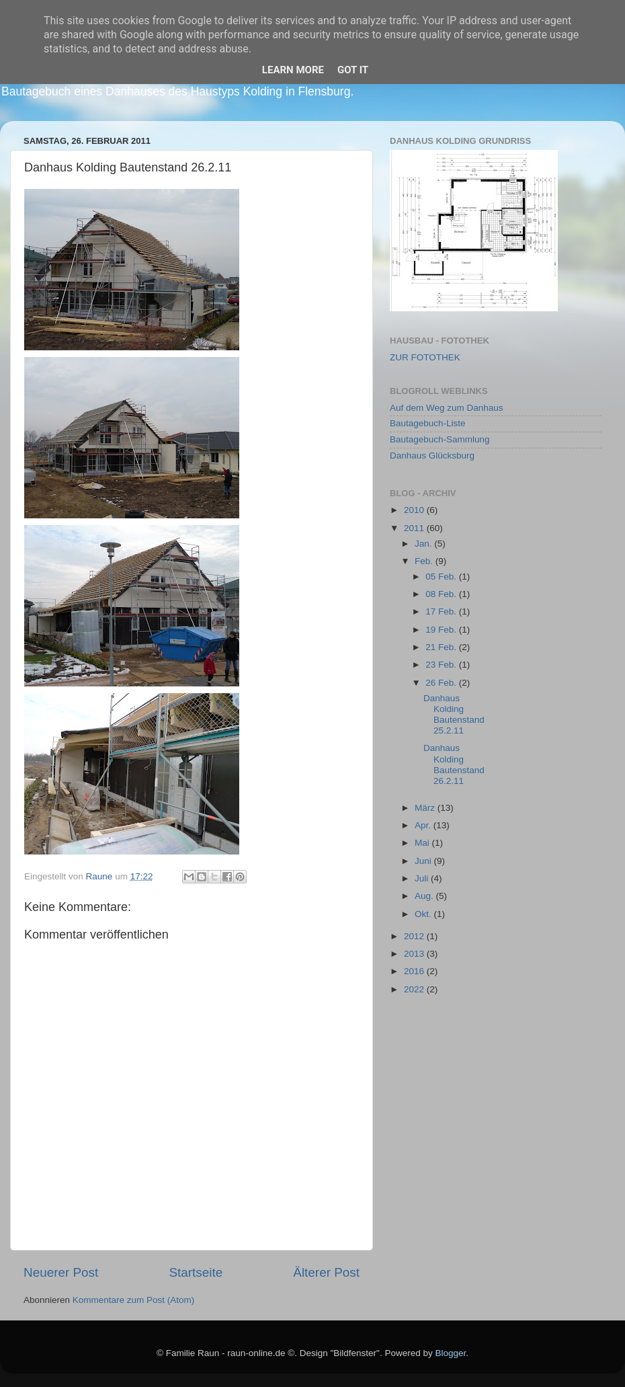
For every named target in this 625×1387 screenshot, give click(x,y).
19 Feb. (442, 630)
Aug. (425, 896)
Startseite (195, 1272)
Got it (352, 70)
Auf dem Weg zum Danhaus (446, 408)
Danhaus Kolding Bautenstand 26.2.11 (454, 764)
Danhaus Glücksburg (432, 455)
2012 (415, 936)
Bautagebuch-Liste (428, 423)
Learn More (293, 70)
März (426, 808)
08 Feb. (442, 594)
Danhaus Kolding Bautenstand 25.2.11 (454, 714)
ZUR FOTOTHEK (425, 357)
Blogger (450, 1353)
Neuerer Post (61, 1272)
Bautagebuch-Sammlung (440, 439)
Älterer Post (326, 1272)
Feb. (425, 561)
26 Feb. (442, 683)
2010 (415, 510)
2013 (415, 954)
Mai (423, 843)
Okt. (424, 914)
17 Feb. (442, 611)
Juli (423, 878)
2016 (415, 971)
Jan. (424, 544)
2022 (415, 989)
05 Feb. (442, 576)
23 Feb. (442, 665)
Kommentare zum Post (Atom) (134, 1300)
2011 (415, 528)
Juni (424, 861)
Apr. (424, 825)
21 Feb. (442, 647)
